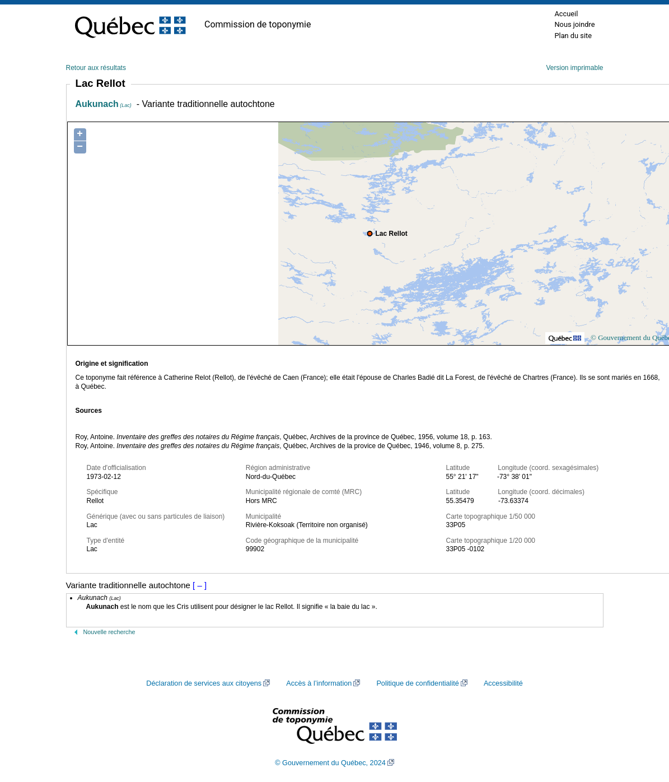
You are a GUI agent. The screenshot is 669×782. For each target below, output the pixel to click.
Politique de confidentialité (417, 683)
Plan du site (573, 35)
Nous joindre (574, 24)
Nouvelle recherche (109, 632)
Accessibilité (503, 683)
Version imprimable (574, 68)
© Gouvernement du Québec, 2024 (330, 763)
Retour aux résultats (96, 68)
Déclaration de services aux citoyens (203, 683)
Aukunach (104, 104)
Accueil (566, 14)
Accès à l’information (319, 683)
